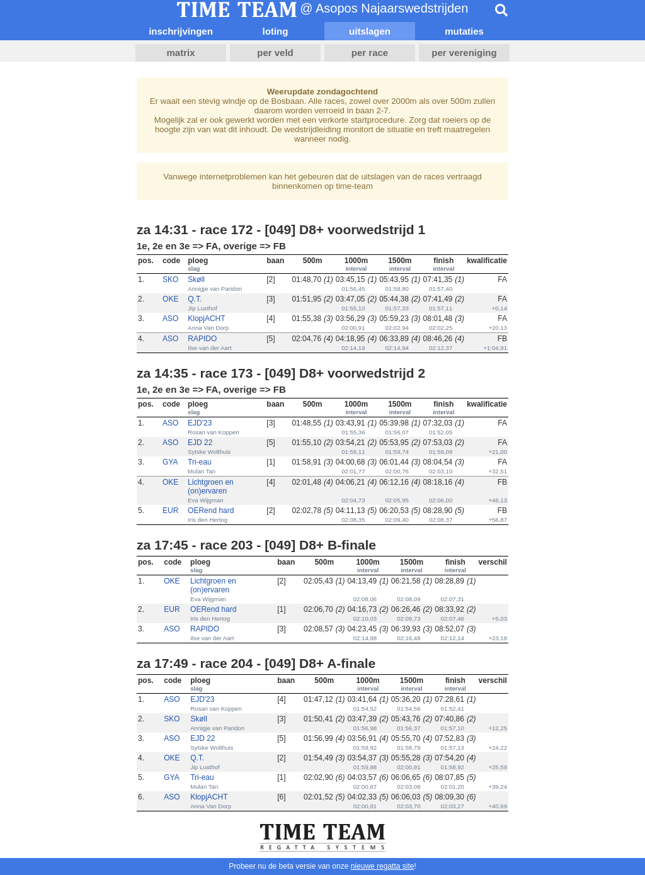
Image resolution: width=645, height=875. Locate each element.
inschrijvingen (181, 31)
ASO (170, 318)
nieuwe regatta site (382, 866)
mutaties (464, 31)
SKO (170, 279)
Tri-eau (200, 462)
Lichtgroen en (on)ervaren (211, 486)
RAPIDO (202, 338)
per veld (275, 52)
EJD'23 (200, 423)
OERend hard (211, 510)
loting (275, 31)
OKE (170, 299)
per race (369, 52)
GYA (170, 462)
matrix (180, 52)
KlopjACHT (206, 318)
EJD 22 (200, 442)
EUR (170, 510)
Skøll (196, 279)
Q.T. (195, 299)
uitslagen (370, 31)
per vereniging (463, 52)
